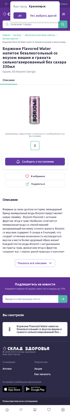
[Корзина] (35, 409)
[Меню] (63, 14)
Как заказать (42, 374)
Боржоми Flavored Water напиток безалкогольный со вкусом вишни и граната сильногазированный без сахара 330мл (39, 330)
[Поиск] (30, 24)
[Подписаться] (62, 299)
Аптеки (7, 368)
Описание (9, 80)
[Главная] (27, 348)
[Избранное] (49, 409)
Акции (38, 368)
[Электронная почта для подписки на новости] (30, 299)
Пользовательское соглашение (20, 401)
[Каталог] (21, 409)
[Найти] (62, 24)
